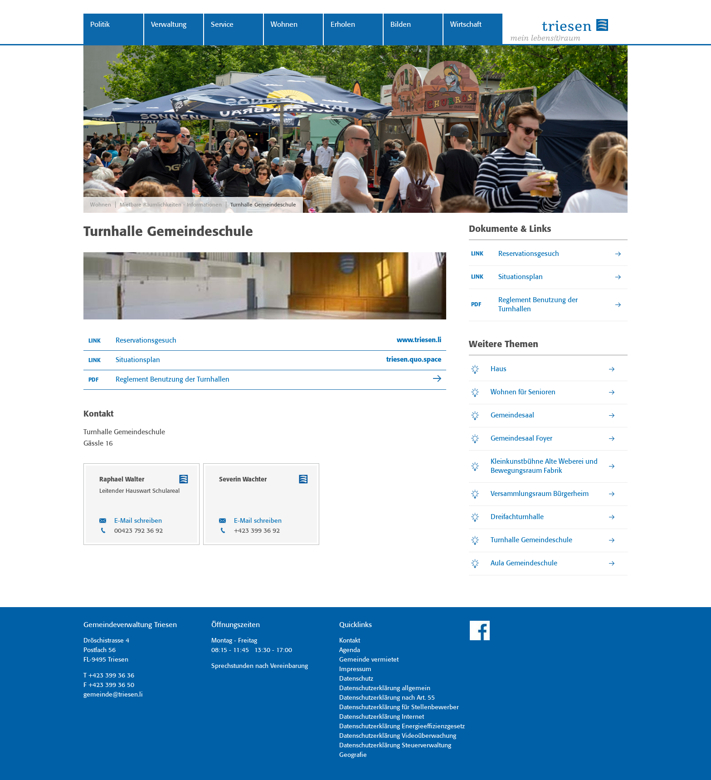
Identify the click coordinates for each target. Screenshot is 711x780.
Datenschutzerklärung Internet (381, 717)
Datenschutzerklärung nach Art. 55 (387, 698)
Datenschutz (356, 679)
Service (222, 25)
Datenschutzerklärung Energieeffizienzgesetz (402, 726)
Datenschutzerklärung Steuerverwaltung (395, 745)
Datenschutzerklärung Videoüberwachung (397, 736)
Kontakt (349, 641)
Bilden (400, 25)
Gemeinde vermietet (369, 660)
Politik (100, 25)
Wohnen (284, 25)
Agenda (349, 650)
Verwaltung (168, 25)
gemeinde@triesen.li (113, 695)
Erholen (343, 25)
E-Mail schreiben (138, 521)
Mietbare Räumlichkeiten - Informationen (171, 205)
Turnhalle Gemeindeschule (263, 205)
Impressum (355, 669)
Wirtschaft (466, 25)
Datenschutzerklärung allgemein (384, 688)
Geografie (353, 755)
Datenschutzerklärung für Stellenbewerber (399, 707)
